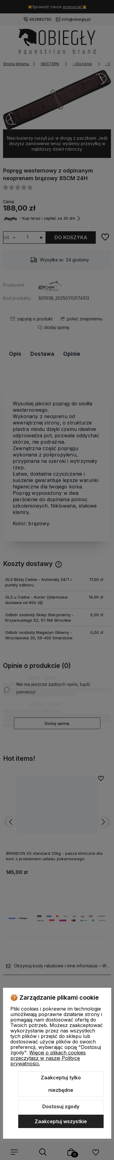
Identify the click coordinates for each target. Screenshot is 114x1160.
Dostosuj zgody (60, 1106)
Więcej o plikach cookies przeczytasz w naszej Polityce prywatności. (48, 1058)
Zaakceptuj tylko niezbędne (61, 1083)
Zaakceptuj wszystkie (61, 1121)
